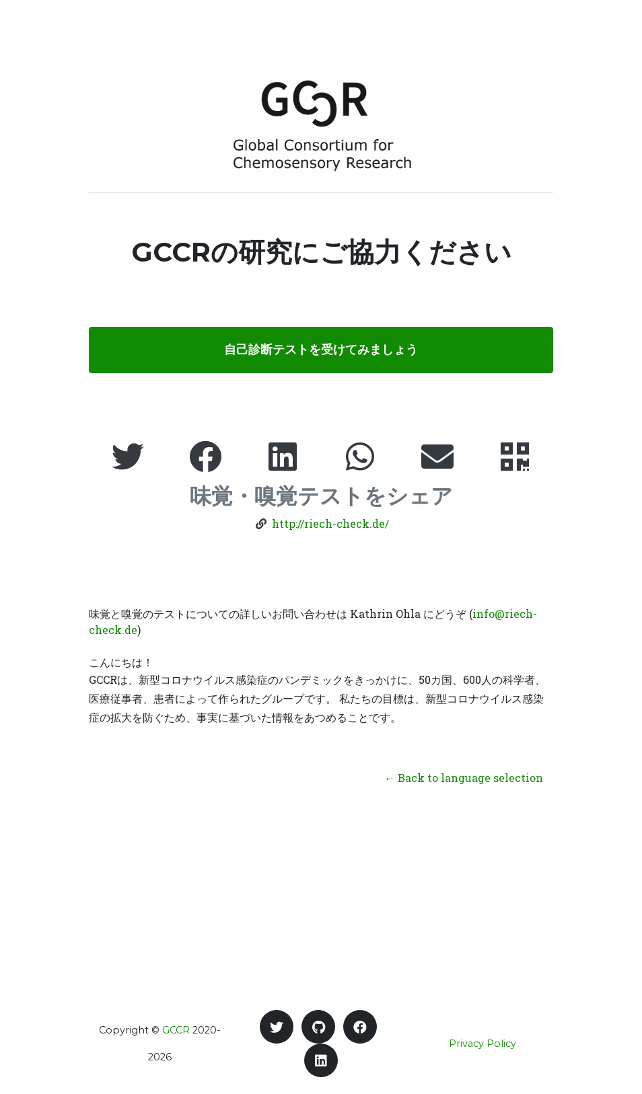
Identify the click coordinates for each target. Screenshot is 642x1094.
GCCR (176, 1030)
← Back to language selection (463, 778)
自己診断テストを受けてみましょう (321, 349)
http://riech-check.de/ (330, 523)
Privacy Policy (482, 1044)
